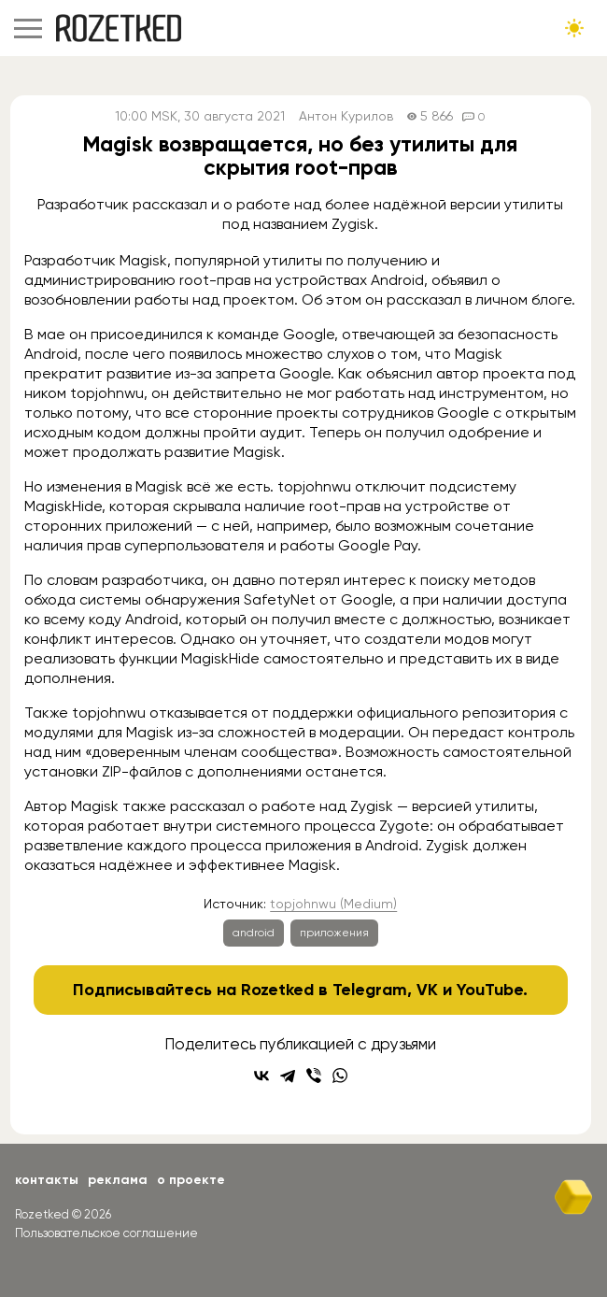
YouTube (490, 989)
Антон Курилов (346, 116)
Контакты (46, 1180)
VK (427, 989)
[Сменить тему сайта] (574, 28)
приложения (334, 932)
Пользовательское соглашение (106, 1233)
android (254, 932)
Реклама (118, 1180)
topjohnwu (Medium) (333, 903)
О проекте (191, 1180)
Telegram (369, 989)
